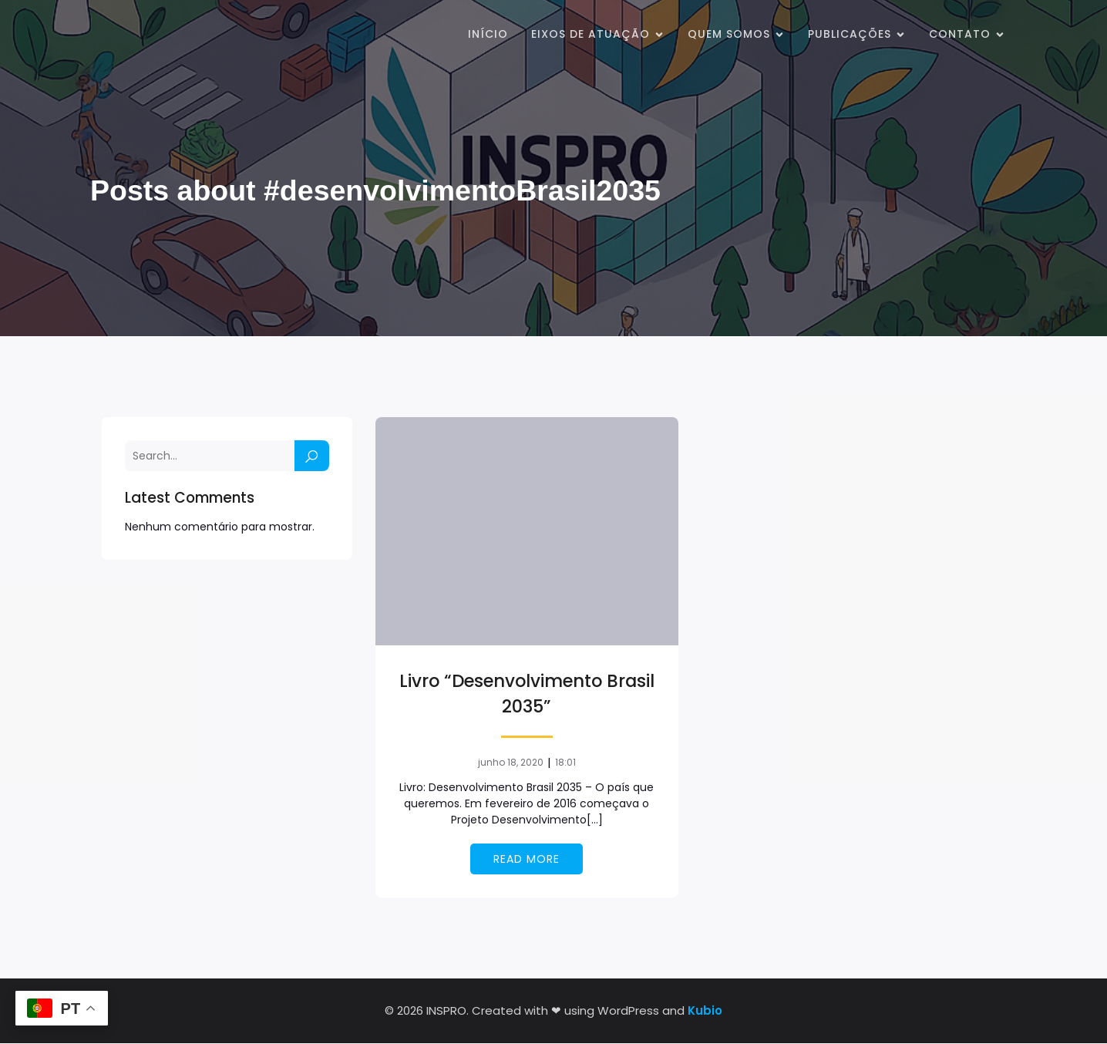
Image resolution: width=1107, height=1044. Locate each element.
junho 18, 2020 (510, 763)
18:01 (565, 763)
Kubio (705, 1011)
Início (488, 34)
